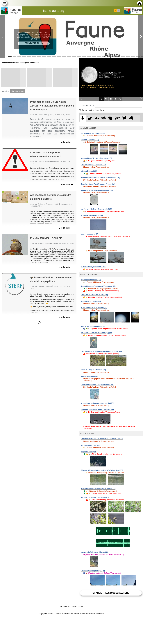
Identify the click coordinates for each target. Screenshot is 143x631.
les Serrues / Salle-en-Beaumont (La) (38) (96, 209)
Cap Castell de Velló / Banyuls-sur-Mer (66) (97, 385)
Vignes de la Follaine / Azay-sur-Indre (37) (97, 190)
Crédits (80, 606)
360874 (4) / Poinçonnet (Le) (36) (93, 326)
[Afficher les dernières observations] (91, 110)
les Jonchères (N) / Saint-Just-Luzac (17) (96, 158)
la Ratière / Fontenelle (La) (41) (92, 215)
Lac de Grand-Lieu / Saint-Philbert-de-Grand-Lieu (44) (101, 351)
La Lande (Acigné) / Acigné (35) (93, 571)
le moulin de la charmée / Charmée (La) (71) (97, 403)
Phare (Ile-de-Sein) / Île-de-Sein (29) (94, 295)
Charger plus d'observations (110, 593)
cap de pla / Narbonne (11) (91, 280)
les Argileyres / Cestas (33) (91, 301)
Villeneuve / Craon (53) (89, 376)
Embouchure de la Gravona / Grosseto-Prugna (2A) (100, 178)
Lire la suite (66, 142)
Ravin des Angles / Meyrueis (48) (93, 370)
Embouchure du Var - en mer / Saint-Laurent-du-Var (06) (102, 439)
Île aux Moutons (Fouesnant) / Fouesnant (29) (98, 286)
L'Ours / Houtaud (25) (89, 171)
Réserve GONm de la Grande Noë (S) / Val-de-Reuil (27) (102, 470)
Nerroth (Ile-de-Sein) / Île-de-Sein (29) (95, 497)
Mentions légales (65, 606)
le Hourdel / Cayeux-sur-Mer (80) (93, 267)
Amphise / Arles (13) (88, 452)
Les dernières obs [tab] (87, 105)
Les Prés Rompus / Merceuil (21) (93, 165)
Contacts (74, 606)
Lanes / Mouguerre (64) (89, 234)
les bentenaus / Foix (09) (90, 445)
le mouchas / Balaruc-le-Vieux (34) (94, 308)
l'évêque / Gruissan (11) (90, 140)
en (118, 10)
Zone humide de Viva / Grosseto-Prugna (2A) (98, 184)
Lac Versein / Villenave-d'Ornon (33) (94, 552)
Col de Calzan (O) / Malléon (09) (93, 133)
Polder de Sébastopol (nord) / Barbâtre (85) (97, 410)
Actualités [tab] (5, 91)
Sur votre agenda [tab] (18, 91)
